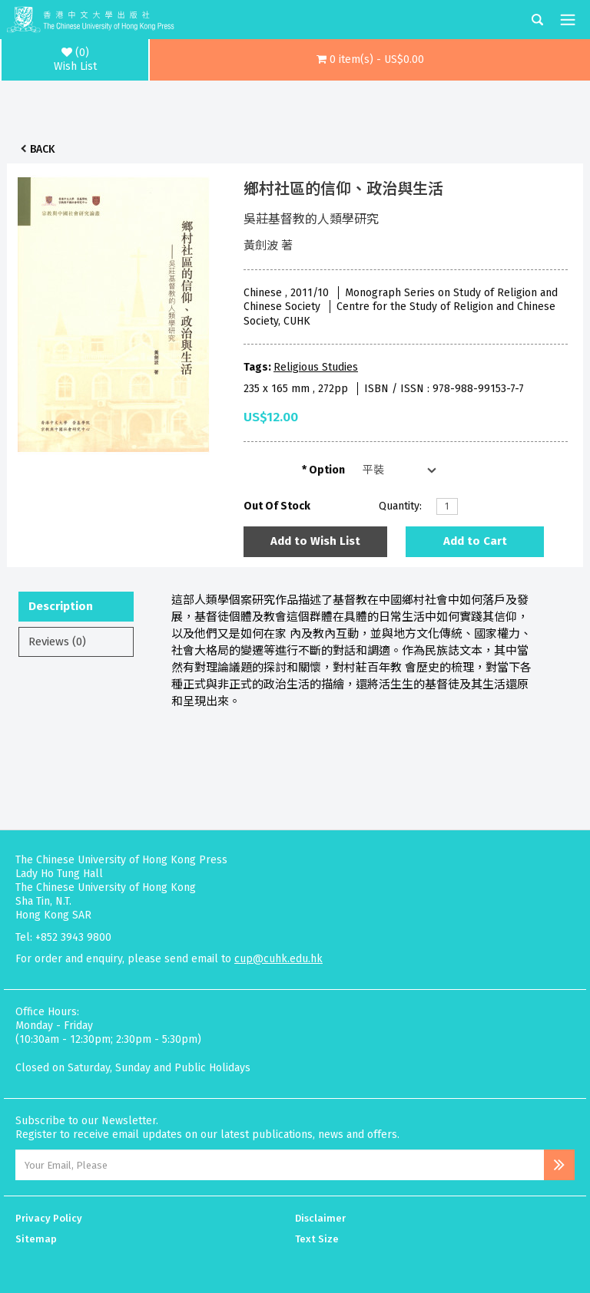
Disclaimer (320, 1218)
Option (327, 470)
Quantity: (400, 506)
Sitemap (36, 1239)
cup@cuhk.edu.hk (278, 958)
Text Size (317, 1239)
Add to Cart (475, 541)
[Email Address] (279, 1165)
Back (42, 149)
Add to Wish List (315, 541)
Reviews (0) (57, 641)
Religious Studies (315, 367)
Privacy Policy (48, 1218)
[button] (370, 60)
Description (60, 606)
